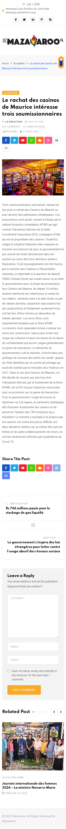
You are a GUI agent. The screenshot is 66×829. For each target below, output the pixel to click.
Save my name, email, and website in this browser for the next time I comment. (34, 675)
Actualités (19, 63)
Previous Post (19, 503)
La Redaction (13, 122)
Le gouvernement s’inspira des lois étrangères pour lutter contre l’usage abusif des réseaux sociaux (33, 547)
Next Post (49, 538)
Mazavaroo (9, 821)
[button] (54, 712)
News (20, 777)
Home (5, 63)
